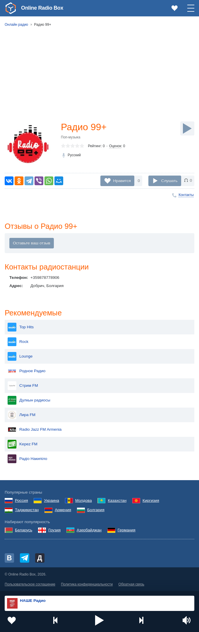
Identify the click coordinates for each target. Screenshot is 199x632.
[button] (99, 620)
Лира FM (21, 415)
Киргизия (151, 500)
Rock (18, 341)
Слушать (169, 180)
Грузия (54, 530)
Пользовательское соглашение (30, 584)
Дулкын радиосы (29, 400)
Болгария (95, 510)
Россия (21, 500)
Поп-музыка (70, 137)
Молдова (83, 500)
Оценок (115, 146)
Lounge (20, 356)
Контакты (186, 195)
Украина (51, 500)
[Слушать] (187, 128)
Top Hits (21, 327)
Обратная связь (131, 584)
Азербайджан (89, 530)
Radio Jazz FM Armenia (34, 429)
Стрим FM (23, 385)
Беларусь (23, 530)
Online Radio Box (42, 8)
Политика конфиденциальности (87, 584)
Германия (126, 530)
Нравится (122, 180)
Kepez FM (22, 444)
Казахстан (117, 500)
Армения (63, 510)
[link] (10, 8)
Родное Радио (26, 371)
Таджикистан (27, 510)
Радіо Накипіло (27, 458)
